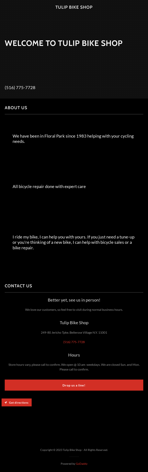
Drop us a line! (74, 385)
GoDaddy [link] (81, 463)
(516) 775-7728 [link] (20, 87)
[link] (74, 7)
